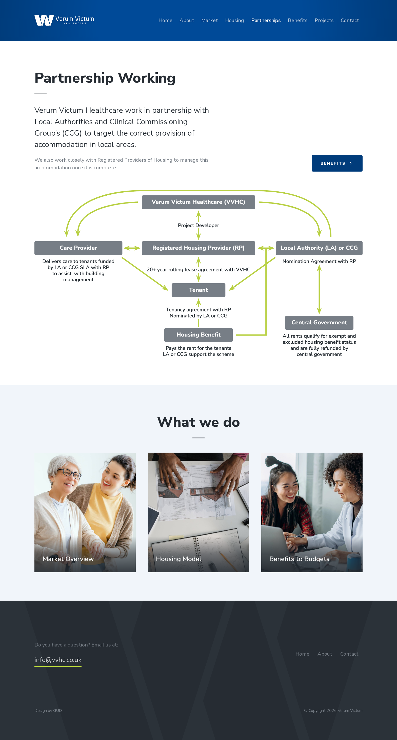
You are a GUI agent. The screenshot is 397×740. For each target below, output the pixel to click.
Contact (350, 20)
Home (165, 20)
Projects (324, 20)
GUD (57, 710)
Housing (234, 20)
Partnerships (266, 20)
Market (209, 20)
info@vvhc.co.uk (58, 659)
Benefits (298, 20)
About (187, 20)
